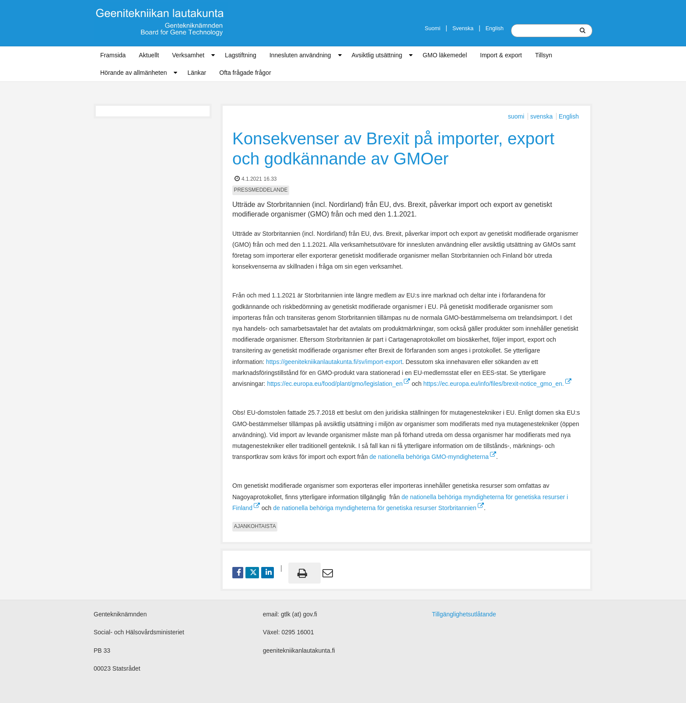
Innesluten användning (300, 55)
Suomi (433, 28)
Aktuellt (149, 55)
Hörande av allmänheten (133, 72)
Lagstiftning (240, 55)
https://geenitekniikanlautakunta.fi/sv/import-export (334, 361)
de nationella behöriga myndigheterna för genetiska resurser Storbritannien (378, 507)
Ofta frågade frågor (245, 72)
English (495, 28)
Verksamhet (188, 55)
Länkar (196, 72)
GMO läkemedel (445, 55)
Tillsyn (543, 55)
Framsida (113, 55)
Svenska (462, 28)
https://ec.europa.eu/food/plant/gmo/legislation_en (338, 383)
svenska (542, 116)
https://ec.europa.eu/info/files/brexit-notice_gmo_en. (497, 383)
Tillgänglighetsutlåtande (464, 614)
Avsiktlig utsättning (377, 55)
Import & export (501, 55)
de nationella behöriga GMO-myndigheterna (433, 456)
